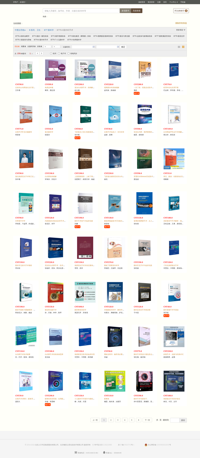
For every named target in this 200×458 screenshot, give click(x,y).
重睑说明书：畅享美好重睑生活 (116, 354)
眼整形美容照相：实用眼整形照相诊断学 (60, 399)
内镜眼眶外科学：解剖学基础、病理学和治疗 (121, 310)
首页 (165, 2)
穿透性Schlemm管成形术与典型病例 (147, 176)
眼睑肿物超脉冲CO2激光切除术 (115, 221)
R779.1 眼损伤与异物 (23, 39)
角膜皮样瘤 (49, 87)
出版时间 (32, 46)
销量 (23, 46)
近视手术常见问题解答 (23, 132)
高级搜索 (137, 10)
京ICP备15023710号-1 (126, 445)
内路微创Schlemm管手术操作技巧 (58, 221)
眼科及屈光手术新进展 (142, 310)
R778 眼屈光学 (179, 36)
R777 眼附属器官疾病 (163, 36)
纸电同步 (72, 53)
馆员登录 (151, 2)
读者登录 (141, 2)
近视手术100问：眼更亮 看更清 (26, 399)
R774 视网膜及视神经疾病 (103, 36)
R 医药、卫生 (35, 30)
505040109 (117, 453)
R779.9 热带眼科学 (74, 39)
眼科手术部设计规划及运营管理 (145, 354)
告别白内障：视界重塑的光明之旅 (146, 132)
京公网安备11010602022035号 (159, 445)
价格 (39, 46)
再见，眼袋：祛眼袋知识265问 (174, 176)
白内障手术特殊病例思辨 (54, 354)
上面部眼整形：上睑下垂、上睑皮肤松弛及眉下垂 (93, 176)
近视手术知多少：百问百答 (114, 132)
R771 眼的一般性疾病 (40, 36)
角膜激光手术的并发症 (171, 399)
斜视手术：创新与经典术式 (173, 354)
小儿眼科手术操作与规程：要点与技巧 (89, 399)
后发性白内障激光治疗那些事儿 (27, 87)
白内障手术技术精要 (22, 354)
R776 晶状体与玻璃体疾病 (142, 36)
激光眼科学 (49, 132)
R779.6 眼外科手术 (41, 39)
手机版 (182, 2)
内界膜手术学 (20, 221)
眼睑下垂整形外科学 (111, 265)
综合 (17, 46)
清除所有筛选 (181, 23)
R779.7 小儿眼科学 (58, 39)
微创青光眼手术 (51, 310)
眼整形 (106, 399)
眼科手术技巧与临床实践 (84, 221)
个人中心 (172, 2)
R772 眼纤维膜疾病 (58, 36)
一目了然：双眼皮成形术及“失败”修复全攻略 (150, 87)
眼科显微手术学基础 (170, 310)
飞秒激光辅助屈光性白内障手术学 (116, 176)
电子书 (62, 53)
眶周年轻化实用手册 (170, 87)
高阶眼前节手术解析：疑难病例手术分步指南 (180, 221)
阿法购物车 (181, 10)
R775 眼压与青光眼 (123, 36)
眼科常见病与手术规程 (23, 265)
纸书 (53, 53)
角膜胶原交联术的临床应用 (85, 354)
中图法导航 (19, 30)
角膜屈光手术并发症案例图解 (85, 265)
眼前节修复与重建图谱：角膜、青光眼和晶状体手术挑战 (36, 310)
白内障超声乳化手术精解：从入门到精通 (178, 132)
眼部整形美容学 (80, 310)
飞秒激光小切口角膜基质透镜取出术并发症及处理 (93, 132)
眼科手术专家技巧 (140, 399)
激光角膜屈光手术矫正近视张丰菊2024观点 (31, 176)
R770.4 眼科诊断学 (22, 36)
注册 (159, 2)
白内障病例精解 (51, 176)
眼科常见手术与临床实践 (143, 265)
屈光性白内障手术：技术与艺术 (56, 265)
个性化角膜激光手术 (170, 265)
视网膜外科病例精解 (111, 87)
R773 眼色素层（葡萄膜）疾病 (79, 36)
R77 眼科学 (49, 30)
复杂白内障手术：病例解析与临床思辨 (89, 87)
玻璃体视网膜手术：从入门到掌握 (146, 221)
